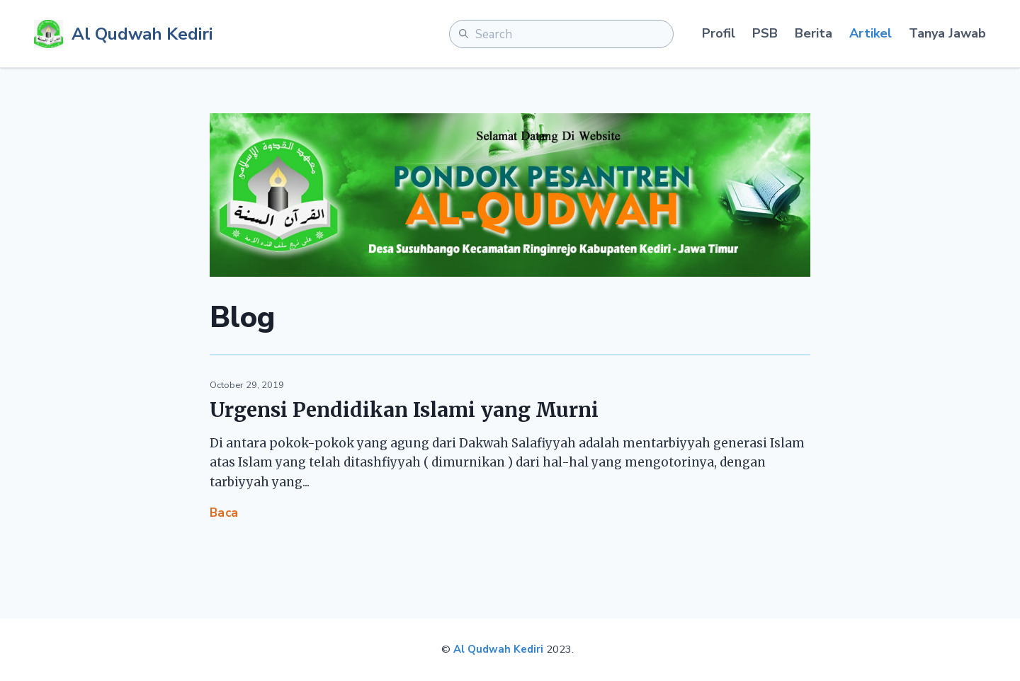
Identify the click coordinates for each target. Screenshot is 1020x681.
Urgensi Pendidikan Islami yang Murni (404, 410)
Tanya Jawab (947, 33)
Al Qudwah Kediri (498, 649)
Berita (813, 33)
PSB (765, 33)
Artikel (870, 33)
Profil (718, 33)
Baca (224, 513)
